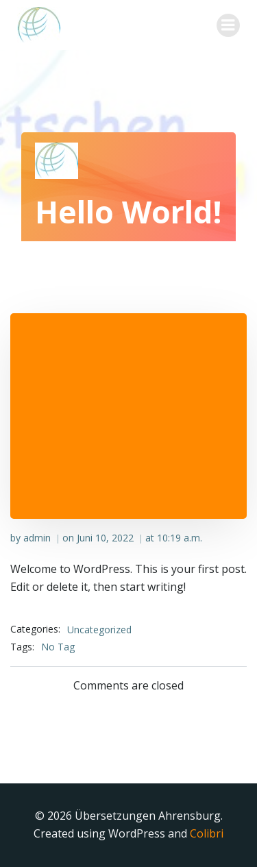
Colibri (206, 833)
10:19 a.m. (179, 537)
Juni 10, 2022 (105, 537)
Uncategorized (99, 629)
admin (37, 537)
